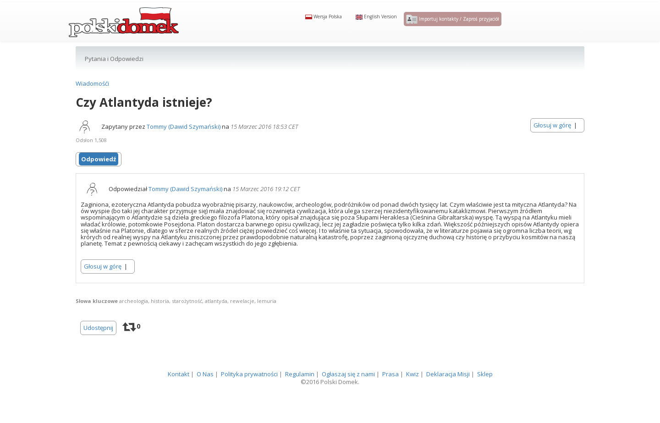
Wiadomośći (92, 98)
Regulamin (299, 389)
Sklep (485, 389)
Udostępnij (98, 343)
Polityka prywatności (249, 389)
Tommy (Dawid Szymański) (183, 141)
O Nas (205, 389)
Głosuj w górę (552, 140)
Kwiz (412, 389)
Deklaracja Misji (448, 389)
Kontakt (178, 389)
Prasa (390, 389)
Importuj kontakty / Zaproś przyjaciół (452, 26)
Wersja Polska (323, 24)
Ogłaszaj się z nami (348, 389)
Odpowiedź (98, 174)
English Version (376, 24)
